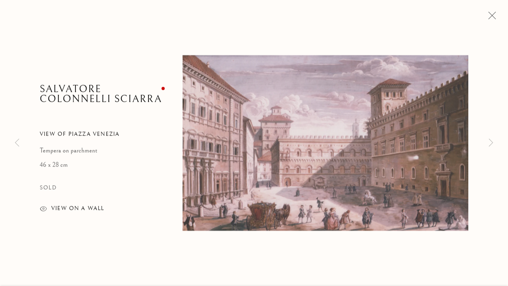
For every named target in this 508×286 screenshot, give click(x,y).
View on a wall (72, 210)
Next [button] (491, 143)
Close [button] (490, 18)
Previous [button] (17, 143)
